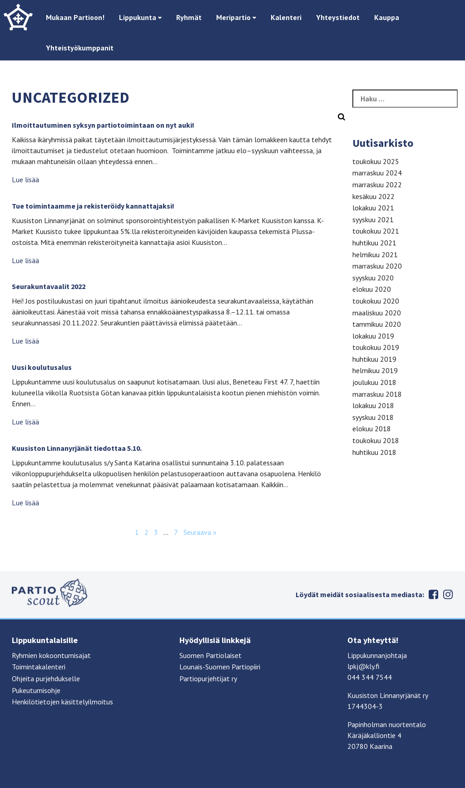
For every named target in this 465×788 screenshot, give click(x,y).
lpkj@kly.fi (363, 666)
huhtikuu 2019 (374, 359)
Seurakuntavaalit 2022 (48, 286)
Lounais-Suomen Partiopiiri (219, 666)
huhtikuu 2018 (374, 452)
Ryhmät (189, 17)
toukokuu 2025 (375, 161)
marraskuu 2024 (377, 172)
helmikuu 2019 (375, 370)
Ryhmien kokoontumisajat (51, 655)
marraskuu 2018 (377, 394)
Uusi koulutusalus (42, 367)
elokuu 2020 (371, 289)
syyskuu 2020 (373, 277)
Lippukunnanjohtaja (377, 655)
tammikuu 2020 (376, 324)
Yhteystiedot (338, 17)
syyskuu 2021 (373, 219)
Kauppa (386, 17)
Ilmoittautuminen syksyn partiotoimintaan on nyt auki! (103, 125)
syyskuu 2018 (373, 417)
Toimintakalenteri (38, 666)
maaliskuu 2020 (376, 312)
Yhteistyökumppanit (80, 47)
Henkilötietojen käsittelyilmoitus (62, 701)
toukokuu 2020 (375, 300)
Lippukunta (140, 17)
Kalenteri (286, 17)
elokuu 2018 (371, 428)
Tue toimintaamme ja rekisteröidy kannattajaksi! (93, 205)
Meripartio (236, 17)
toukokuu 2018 (375, 440)
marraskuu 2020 (377, 265)
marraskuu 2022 (377, 184)
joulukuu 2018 (374, 382)
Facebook (433, 594)
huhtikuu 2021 (374, 242)
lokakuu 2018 (373, 405)
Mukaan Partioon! (75, 17)
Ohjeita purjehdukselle (46, 678)
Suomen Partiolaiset (210, 655)
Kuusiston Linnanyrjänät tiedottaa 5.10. (77, 448)
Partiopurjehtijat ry (208, 678)
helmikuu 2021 (375, 254)
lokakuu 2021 (373, 207)
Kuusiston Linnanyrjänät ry (387, 695)
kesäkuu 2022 (373, 196)
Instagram (447, 594)
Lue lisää (25, 179)
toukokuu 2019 (375, 347)
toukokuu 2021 (375, 230)
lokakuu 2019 (373, 335)
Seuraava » (200, 532)
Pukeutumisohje (36, 690)
